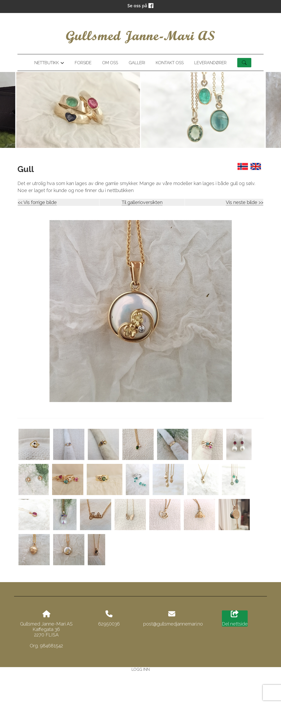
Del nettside (235, 618)
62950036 (109, 624)
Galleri (137, 62)
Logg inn (141, 669)
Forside (83, 62)
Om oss (110, 62)
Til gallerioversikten (142, 202)
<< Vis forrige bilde (37, 202)
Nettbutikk (49, 63)
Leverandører (210, 62)
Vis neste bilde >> (244, 202)
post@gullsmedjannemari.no (173, 624)
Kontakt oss (170, 62)
